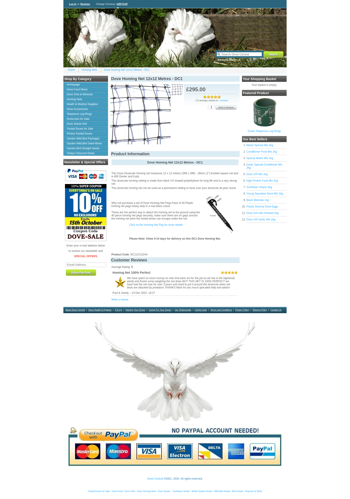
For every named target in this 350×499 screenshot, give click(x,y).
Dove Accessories (77, 109)
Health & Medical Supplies (82, 104)
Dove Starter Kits (77, 123)
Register (85, 4)
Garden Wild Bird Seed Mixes (84, 143)
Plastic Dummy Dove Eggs (262, 206)
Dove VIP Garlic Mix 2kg (260, 219)
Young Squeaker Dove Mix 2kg (264, 193)
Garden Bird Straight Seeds (83, 148)
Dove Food (117, 491)
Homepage (73, 84)
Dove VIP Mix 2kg (257, 174)
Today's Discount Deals (80, 153)
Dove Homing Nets (146, 491)
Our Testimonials (183, 310)
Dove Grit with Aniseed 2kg (262, 213)
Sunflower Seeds (181, 491)
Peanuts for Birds (253, 491)
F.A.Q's (118, 310)
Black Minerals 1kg (257, 200)
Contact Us (276, 310)
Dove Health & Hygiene (100, 310)
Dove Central (155, 478)
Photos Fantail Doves (79, 133)
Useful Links (201, 310)
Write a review (119, 299)
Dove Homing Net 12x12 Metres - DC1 (127, 69)
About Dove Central (75, 310)
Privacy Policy (242, 310)
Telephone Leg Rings (79, 114)
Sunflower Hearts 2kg (259, 187)
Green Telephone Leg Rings (264, 131)
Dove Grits (130, 491)
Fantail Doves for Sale (80, 128)
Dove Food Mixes (77, 89)
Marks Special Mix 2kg (259, 145)
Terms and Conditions (221, 310)
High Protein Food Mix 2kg (262, 180)
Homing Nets (89, 69)
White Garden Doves (202, 491)
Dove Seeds (164, 491)
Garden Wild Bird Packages (83, 138)
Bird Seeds (237, 491)
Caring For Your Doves (160, 310)
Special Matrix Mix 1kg (259, 158)
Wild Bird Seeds (222, 491)
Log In (72, 4)
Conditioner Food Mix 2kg (261, 151)
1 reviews (223, 100)
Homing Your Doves (135, 310)
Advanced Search (226, 59)
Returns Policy (260, 310)
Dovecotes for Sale (78, 118)
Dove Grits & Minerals (80, 94)
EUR (124, 4)
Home (71, 69)
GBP (119, 4)
